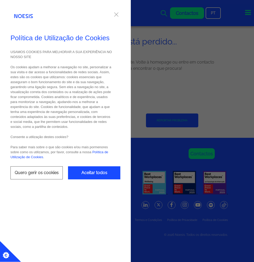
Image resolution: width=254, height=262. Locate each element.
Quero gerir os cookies (37, 172)
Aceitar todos (94, 172)
